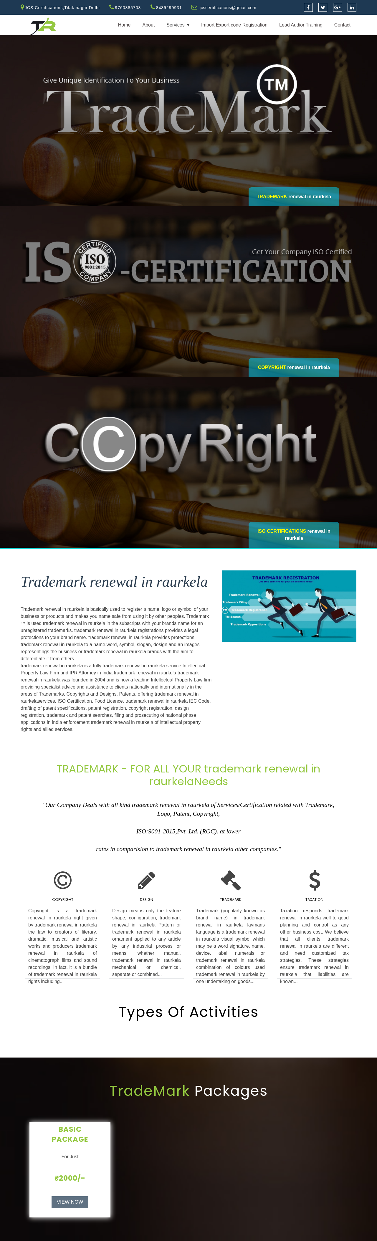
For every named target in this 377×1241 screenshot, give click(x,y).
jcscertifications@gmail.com (229, 7)
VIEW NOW (70, 1202)
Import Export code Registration (234, 24)
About (148, 24)
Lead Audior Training (301, 24)
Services (175, 24)
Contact (342, 24)
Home (124, 24)
